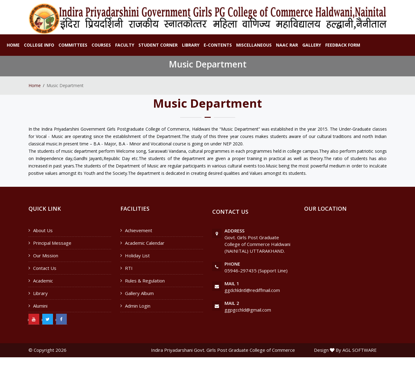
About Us (43, 230)
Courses (101, 45)
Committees (72, 45)
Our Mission (45, 255)
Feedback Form (342, 45)
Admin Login (137, 306)
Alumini (40, 306)
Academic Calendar (144, 243)
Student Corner (158, 45)
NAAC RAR (287, 45)
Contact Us (44, 268)
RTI (129, 268)
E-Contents (218, 45)
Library (190, 45)
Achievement (138, 230)
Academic (43, 281)
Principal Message (52, 243)
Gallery (311, 45)
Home (13, 45)
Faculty (124, 45)
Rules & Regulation (145, 281)
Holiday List (137, 255)
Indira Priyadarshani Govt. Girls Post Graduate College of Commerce (223, 350)
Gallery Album (139, 293)
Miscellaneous (254, 45)
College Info (39, 45)
